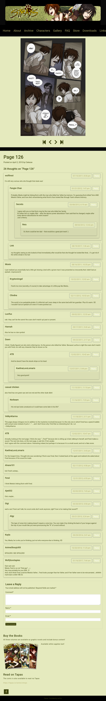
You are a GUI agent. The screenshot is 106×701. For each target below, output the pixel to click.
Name (7, 608)
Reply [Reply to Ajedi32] (96, 491)
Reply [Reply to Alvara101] (96, 466)
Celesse (29, 162)
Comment (9, 592)
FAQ (67, 30)
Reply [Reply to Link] (96, 246)
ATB (12, 354)
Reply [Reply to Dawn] (96, 340)
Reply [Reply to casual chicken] (96, 387)
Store (76, 30)
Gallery (57, 30)
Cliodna (13, 295)
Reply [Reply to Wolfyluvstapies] (96, 561)
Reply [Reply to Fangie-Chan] (96, 188)
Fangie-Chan (16, 188)
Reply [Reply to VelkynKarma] (96, 417)
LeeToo (59, 698)
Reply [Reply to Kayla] (96, 535)
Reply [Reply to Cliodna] (96, 296)
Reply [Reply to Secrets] (93, 205)
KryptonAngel (16, 279)
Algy (12, 516)
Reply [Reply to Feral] (96, 478)
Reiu (24, 224)
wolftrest (9, 175)
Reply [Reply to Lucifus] (96, 314)
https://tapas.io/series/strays (15, 683)
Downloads (90, 30)
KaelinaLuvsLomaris (25, 368)
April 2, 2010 (17, 162)
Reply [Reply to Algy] (96, 516)
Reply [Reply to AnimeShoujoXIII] (96, 548)
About (17, 30)
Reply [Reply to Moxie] (96, 264)
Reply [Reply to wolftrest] (96, 176)
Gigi (7, 503)
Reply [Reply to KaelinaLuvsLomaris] (93, 369)
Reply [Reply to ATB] (96, 354)
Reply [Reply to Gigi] (96, 504)
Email (7, 616)
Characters (43, 30)
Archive (28, 30)
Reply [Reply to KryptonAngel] (96, 279)
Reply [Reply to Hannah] (96, 327)
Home (6, 30)
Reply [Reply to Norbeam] (96, 400)
